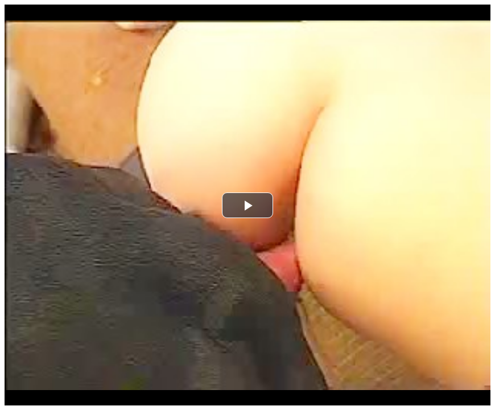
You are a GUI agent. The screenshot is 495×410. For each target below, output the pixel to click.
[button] (247, 205)
